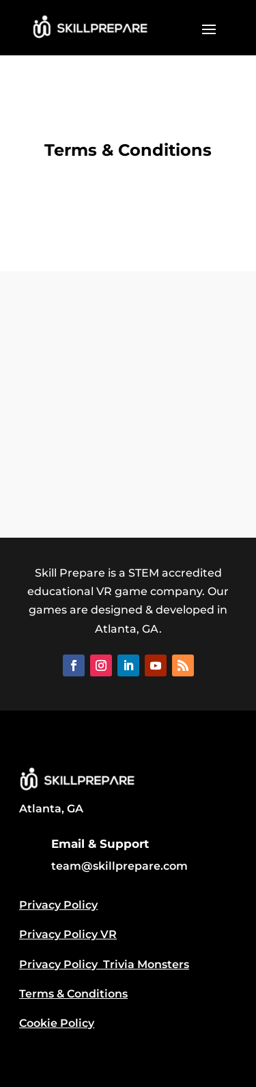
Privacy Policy (58, 904)
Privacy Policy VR (68, 934)
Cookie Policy (56, 1023)
